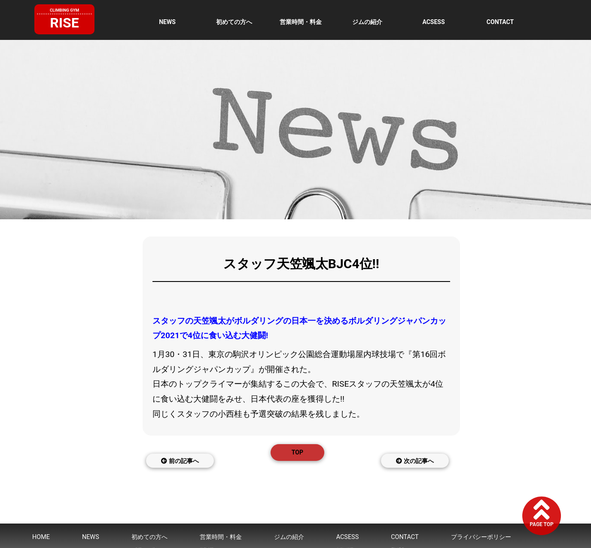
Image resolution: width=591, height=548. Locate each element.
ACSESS (433, 21)
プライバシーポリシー (481, 537)
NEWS (167, 21)
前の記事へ (179, 460)
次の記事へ (414, 460)
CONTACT (500, 21)
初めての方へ (234, 21)
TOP (297, 452)
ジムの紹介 (367, 21)
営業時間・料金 (301, 21)
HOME (41, 537)
